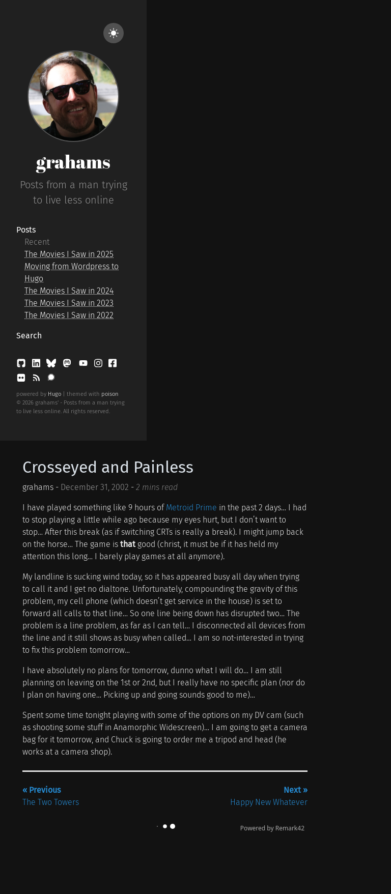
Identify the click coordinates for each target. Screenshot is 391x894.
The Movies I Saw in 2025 (69, 254)
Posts (26, 230)
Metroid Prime (191, 507)
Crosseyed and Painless (107, 467)
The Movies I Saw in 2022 (69, 315)
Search (29, 335)
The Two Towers (50, 796)
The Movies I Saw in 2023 (69, 303)
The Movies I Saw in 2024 (69, 291)
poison (110, 394)
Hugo (54, 394)
